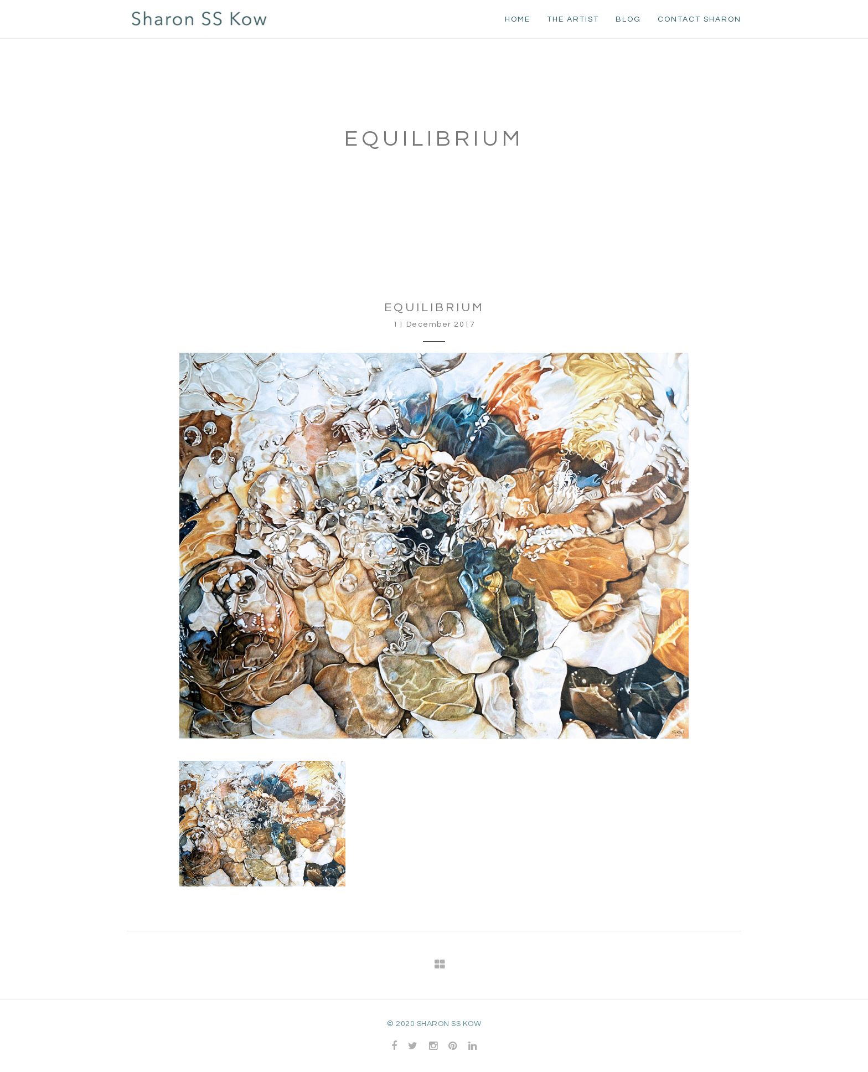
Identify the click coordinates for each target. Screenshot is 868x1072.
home (517, 19)
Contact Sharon (699, 19)
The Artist (573, 19)
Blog (628, 19)
